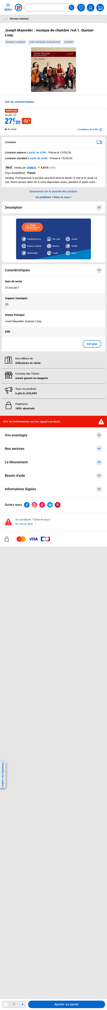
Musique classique (15, 42)
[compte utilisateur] (90, 7)
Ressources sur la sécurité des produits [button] (53, 191)
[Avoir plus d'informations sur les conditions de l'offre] (90, 129)
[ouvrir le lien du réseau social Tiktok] (42, 505)
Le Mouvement (53, 462)
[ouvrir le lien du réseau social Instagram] (34, 505)
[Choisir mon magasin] (81, 7)
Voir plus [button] (92, 343)
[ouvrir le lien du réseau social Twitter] (50, 505)
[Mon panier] (100, 7)
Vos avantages (53, 435)
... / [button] (5, 18)
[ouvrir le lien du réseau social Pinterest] (57, 505)
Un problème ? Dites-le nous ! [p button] (53, 197)
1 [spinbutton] (14, 1004)
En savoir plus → (26, 523)
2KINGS (31, 167)
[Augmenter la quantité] (22, 1004)
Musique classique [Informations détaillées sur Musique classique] (19, 18)
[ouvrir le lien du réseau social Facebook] (27, 505)
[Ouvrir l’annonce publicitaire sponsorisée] (53, 239)
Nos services (53, 449)
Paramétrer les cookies (2, 775)
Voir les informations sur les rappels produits (31, 421)
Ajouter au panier (66, 1004)
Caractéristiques (53, 270)
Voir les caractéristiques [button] (19, 101)
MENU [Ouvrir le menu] (8, 7)
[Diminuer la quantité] (5, 1004)
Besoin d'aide (53, 476)
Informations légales (53, 489)
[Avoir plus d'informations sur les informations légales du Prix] (14, 115)
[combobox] (49, 7)
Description (53, 207)
